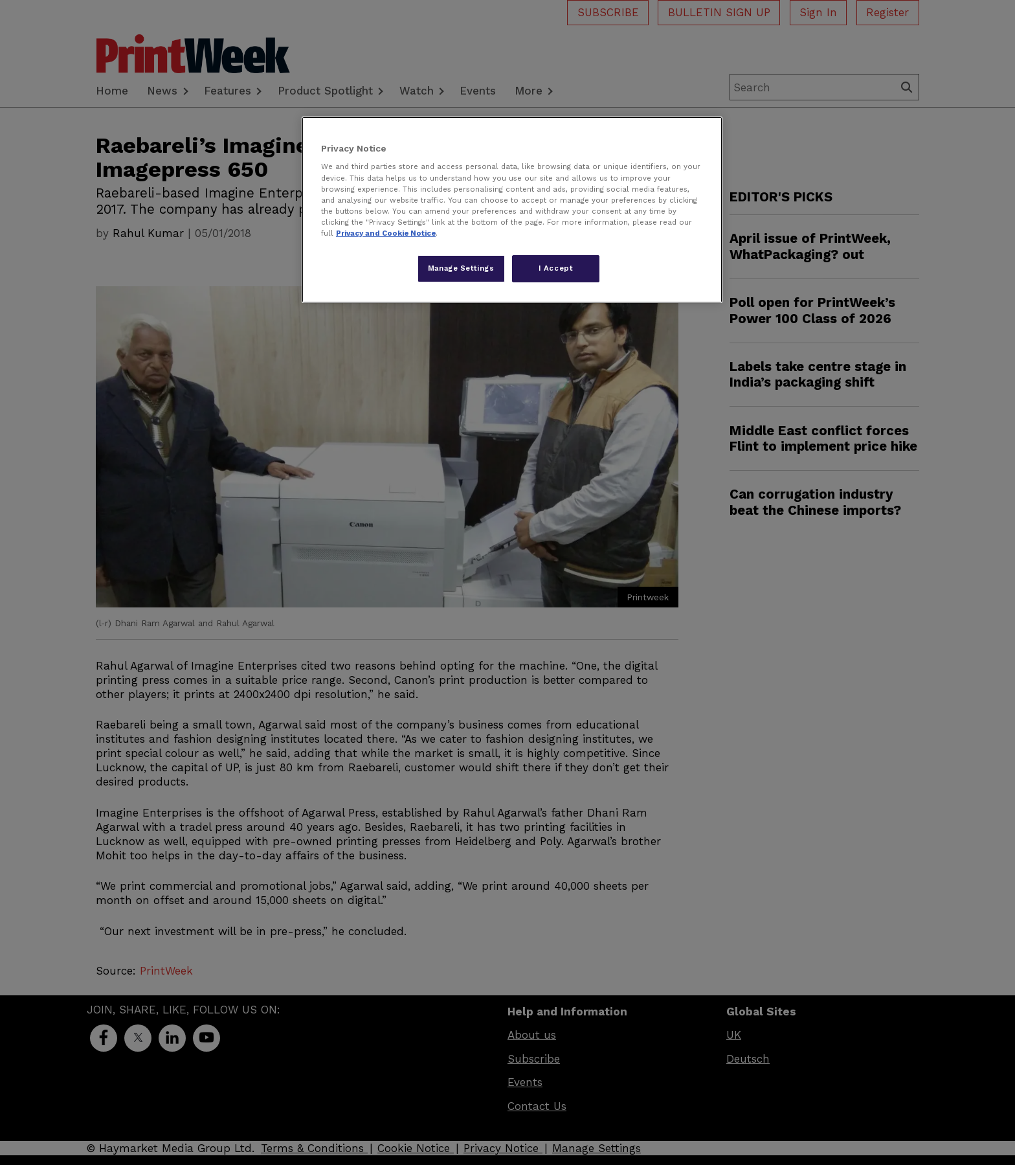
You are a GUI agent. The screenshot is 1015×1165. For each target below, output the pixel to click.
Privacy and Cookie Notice (386, 233)
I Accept (556, 268)
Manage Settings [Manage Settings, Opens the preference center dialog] (461, 268)
